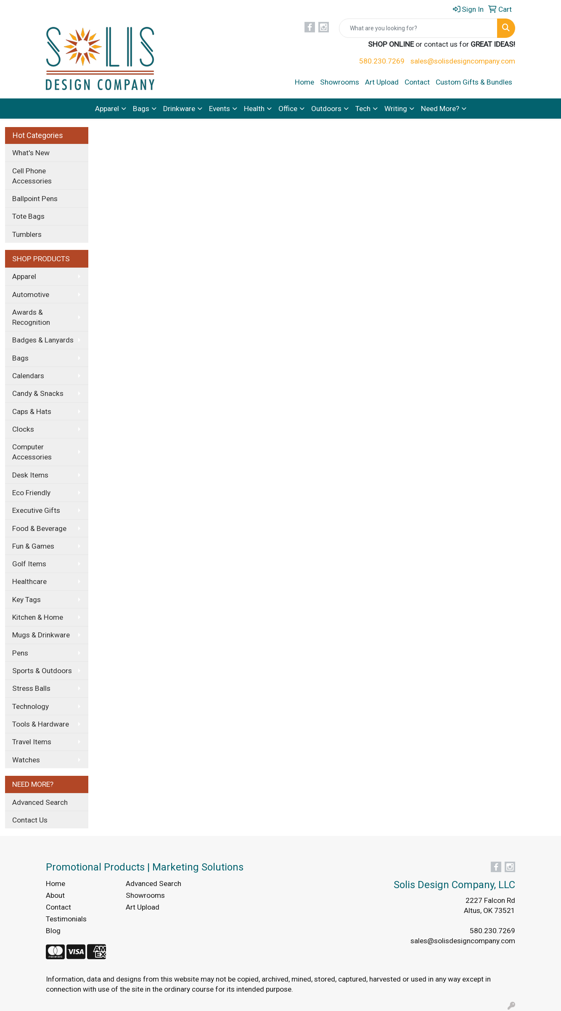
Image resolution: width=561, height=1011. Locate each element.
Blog (53, 930)
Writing (395, 108)
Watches (26, 760)
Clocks (23, 429)
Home (304, 82)
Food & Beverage (39, 528)
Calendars (28, 375)
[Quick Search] (418, 28)
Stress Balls (31, 688)
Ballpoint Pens (35, 198)
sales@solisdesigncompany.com (462, 61)
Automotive (30, 294)
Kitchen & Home (37, 617)
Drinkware (179, 108)
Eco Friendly (31, 492)
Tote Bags (28, 216)
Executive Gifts (36, 510)
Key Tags (26, 599)
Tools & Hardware (40, 724)
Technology (30, 706)
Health (254, 108)
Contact (417, 82)
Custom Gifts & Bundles (474, 82)
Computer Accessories (32, 452)
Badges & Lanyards (43, 340)
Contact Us (30, 820)
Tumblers (27, 234)
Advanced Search (40, 802)
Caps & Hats (31, 411)
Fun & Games (33, 546)
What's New (31, 153)
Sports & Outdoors (42, 670)
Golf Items (29, 564)
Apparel (107, 108)
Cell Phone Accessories (32, 176)
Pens (20, 653)
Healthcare (29, 581)
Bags (141, 108)
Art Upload (382, 82)
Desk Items (30, 475)
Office (287, 108)
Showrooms (339, 82)
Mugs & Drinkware (41, 635)
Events (219, 108)
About (55, 895)
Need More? (440, 108)
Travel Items (31, 742)
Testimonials (66, 919)
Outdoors (326, 108)
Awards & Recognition (31, 317)
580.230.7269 (382, 61)
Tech (362, 108)
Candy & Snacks (38, 393)
